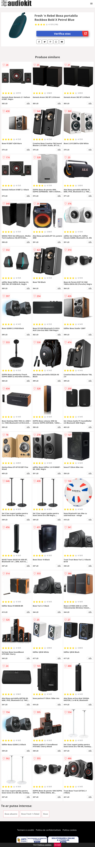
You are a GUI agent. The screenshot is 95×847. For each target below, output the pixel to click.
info (28, 103)
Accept (57, 844)
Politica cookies (70, 830)
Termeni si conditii (25, 830)
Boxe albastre (11, 814)
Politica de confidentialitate (48, 830)
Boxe (45, 814)
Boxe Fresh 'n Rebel (30, 814)
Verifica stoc (71, 33)
